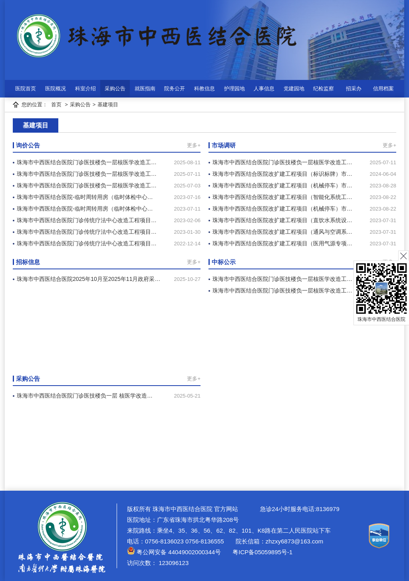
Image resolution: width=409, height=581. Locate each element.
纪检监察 (323, 89)
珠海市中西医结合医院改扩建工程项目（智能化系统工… (282, 197)
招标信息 (28, 262)
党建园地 (294, 89)
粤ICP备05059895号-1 (261, 552)
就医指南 (145, 89)
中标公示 (224, 262)
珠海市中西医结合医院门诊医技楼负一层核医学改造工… (87, 162)
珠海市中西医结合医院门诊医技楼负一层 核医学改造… (85, 395)
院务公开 (174, 89)
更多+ (194, 145)
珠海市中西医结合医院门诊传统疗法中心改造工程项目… (87, 220)
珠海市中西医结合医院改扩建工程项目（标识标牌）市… (282, 174)
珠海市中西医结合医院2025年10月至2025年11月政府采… (88, 279)
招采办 (353, 89)
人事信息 (264, 89)
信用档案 (383, 89)
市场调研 (224, 145)
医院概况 (55, 89)
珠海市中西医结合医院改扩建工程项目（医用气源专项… (282, 243)
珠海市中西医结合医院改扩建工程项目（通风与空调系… (282, 232)
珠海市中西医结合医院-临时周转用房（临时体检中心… (85, 197)
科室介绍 (85, 89)
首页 (56, 104)
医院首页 (25, 89)
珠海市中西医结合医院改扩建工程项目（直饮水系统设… (282, 220)
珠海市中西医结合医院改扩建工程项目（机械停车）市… (282, 185)
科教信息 (204, 89)
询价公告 (28, 145)
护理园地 (234, 89)
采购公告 (115, 89)
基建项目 (107, 104)
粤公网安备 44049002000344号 (174, 552)
